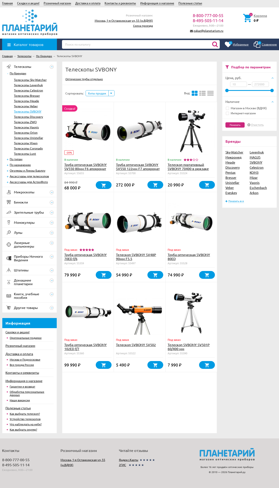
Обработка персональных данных (27, 393)
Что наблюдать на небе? (26, 424)
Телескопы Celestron (28, 90)
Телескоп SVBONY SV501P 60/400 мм (189, 346)
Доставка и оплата (87, 3)
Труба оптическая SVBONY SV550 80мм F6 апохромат (85, 166)
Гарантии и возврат (22, 386)
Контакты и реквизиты (120, 3)
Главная (7, 3)
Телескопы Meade (26, 101)
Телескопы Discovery (28, 117)
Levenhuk (257, 152)
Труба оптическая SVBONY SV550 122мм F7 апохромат (138, 166)
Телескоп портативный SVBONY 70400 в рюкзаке (188, 166)
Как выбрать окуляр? (23, 429)
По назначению (20, 165)
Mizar (254, 177)
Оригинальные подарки (26, 338)
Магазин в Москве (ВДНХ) (246, 108)
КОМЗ (254, 172)
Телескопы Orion (26, 132)
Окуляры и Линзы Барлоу (27, 170)
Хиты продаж (97, 93)
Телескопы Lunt (25, 153)
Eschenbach (258, 188)
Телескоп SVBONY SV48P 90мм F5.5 (136, 256)
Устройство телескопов (25, 419)
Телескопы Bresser (27, 95)
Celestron (257, 167)
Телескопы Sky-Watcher (30, 80)
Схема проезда (143, 25)
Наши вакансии (20, 400)
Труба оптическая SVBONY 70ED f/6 (85, 256)
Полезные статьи (190, 3)
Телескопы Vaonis (26, 127)
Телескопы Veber (26, 106)
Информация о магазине (157, 3)
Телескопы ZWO (25, 122)
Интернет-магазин (241, 113)
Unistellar (232, 183)
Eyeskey (231, 193)
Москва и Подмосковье (25, 359)
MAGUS (255, 157)
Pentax (230, 172)
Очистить (257, 125)
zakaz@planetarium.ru (208, 30)
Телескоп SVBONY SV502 (136, 344)
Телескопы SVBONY (27, 111)
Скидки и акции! (28, 3)
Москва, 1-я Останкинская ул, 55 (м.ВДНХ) (124, 20)
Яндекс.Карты (128, 460)
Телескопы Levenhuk (28, 85)
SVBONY (256, 162)
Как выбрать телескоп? (25, 413)
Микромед (233, 157)
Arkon (254, 193)
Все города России (22, 365)
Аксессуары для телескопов (29, 176)
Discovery (232, 167)
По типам (16, 159)
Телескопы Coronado (28, 148)
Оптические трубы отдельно (84, 79)
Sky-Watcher (234, 152)
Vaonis (255, 183)
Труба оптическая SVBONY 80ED (189, 256)
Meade (230, 162)
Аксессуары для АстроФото (29, 182)
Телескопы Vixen (26, 143)
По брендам (18, 73)
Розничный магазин (57, 3)
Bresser (230, 177)
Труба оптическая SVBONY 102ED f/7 (85, 346)
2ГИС (122, 465)
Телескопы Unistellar (28, 138)
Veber (229, 188)
